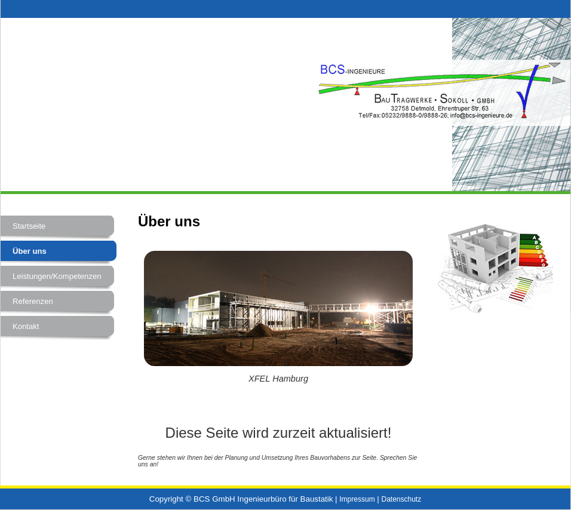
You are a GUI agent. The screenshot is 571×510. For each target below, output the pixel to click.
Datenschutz (402, 499)
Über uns (30, 251)
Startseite (29, 226)
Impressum (356, 499)
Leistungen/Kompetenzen (57, 276)
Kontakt (26, 326)
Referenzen (33, 301)
